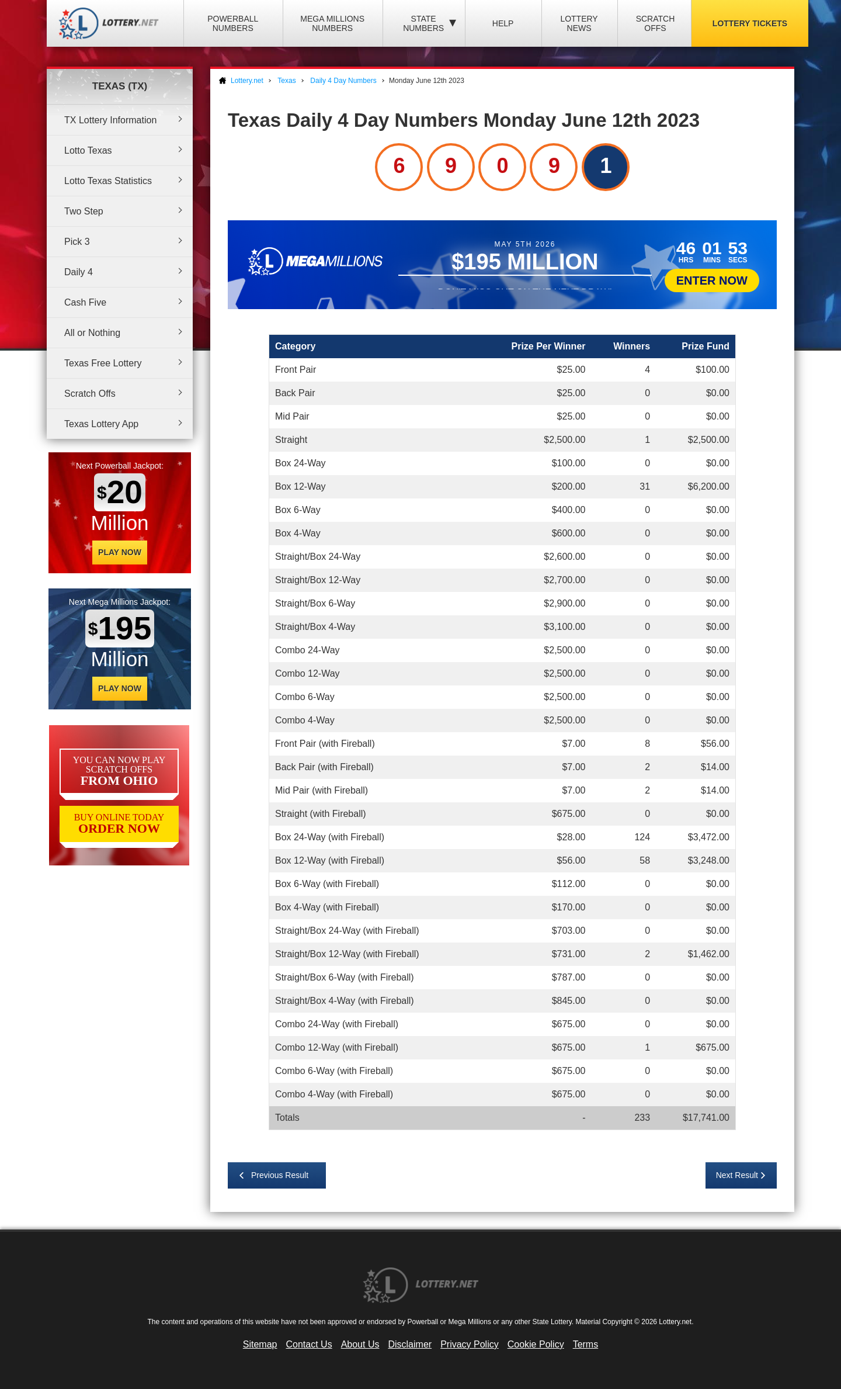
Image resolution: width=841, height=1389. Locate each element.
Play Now (119, 552)
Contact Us (309, 1344)
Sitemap (260, 1344)
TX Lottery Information (110, 120)
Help (503, 23)
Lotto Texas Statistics (108, 181)
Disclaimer (410, 1344)
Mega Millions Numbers (332, 23)
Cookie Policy (536, 1344)
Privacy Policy (469, 1344)
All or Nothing (92, 333)
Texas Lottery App (101, 424)
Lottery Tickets (750, 23)
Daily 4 (78, 272)
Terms (586, 1344)
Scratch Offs (655, 23)
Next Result (737, 1175)
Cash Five (85, 302)
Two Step (83, 211)
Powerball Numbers (232, 23)
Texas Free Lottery (103, 363)
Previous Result (279, 1175)
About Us (360, 1344)
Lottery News (578, 23)
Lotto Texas (88, 150)
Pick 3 (77, 242)
